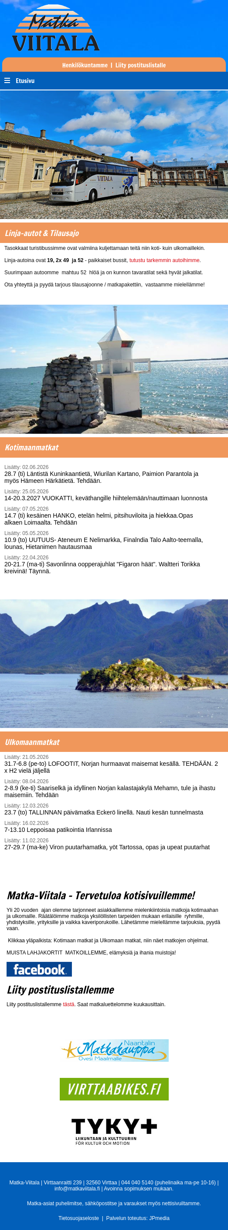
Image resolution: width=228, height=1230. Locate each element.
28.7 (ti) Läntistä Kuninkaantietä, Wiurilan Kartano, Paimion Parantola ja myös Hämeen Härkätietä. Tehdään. (107, 474)
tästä (68, 1004)
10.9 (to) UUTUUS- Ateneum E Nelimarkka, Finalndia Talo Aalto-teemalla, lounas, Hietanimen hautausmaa (107, 540)
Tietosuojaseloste (78, 1218)
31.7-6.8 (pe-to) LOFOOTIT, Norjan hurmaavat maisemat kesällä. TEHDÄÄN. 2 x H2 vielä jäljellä (112, 764)
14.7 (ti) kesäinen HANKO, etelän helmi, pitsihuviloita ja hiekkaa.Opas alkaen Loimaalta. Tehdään (107, 516)
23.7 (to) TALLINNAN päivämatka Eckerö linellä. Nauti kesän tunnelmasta (112, 809)
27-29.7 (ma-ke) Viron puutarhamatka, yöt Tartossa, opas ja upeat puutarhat (112, 844)
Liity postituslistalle (141, 65)
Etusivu (25, 80)
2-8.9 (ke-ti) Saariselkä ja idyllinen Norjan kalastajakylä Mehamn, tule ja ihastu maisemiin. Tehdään (112, 788)
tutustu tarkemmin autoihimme (164, 260)
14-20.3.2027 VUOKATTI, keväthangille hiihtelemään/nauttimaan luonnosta (107, 495)
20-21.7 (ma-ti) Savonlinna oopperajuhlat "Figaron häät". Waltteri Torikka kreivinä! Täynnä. (107, 565)
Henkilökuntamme (85, 65)
